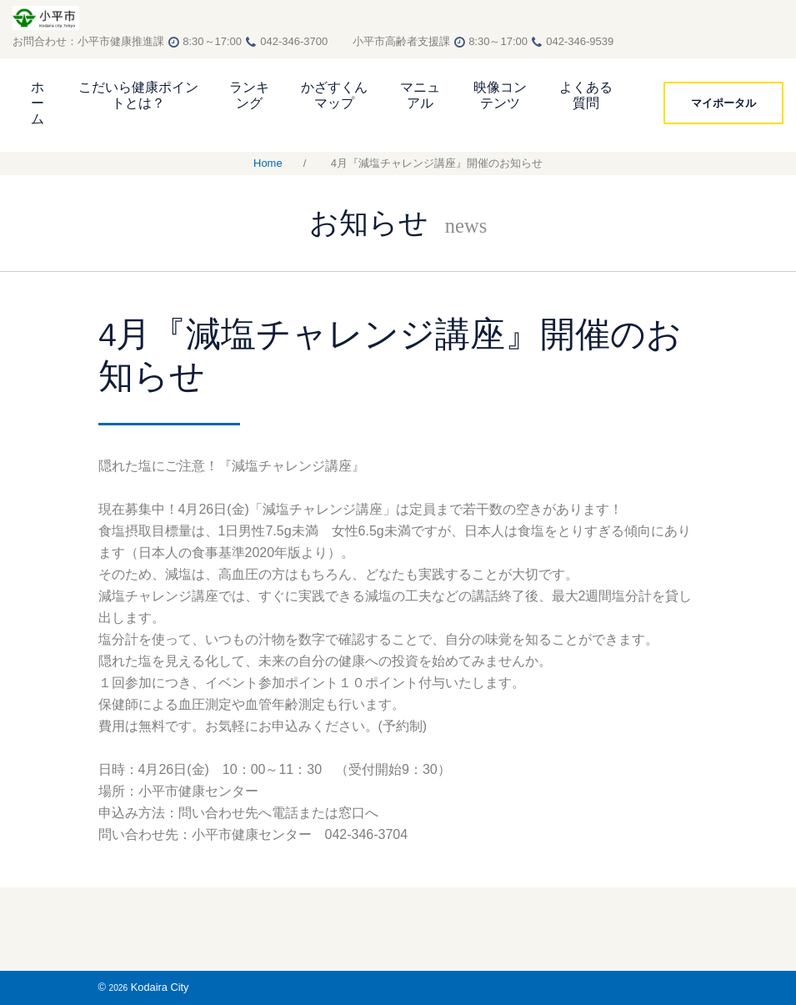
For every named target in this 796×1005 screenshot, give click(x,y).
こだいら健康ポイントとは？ (138, 95)
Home (268, 163)
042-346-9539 (579, 41)
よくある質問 (586, 95)
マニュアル (420, 95)
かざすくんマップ (334, 95)
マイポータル (723, 102)
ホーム (37, 103)
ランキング (249, 95)
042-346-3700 (304, 41)
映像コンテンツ (500, 95)
